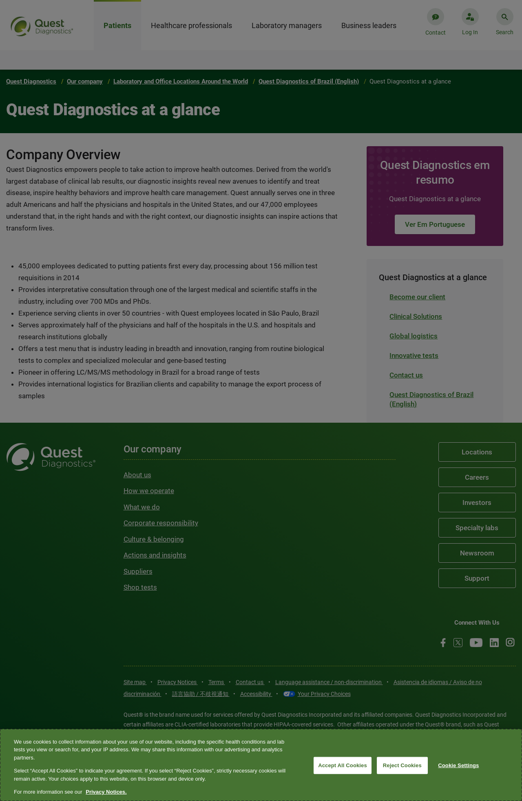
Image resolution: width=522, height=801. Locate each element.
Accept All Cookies (342, 765)
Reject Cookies (402, 765)
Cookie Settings (458, 765)
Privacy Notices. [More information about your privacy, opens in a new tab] (106, 792)
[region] (261, 765)
